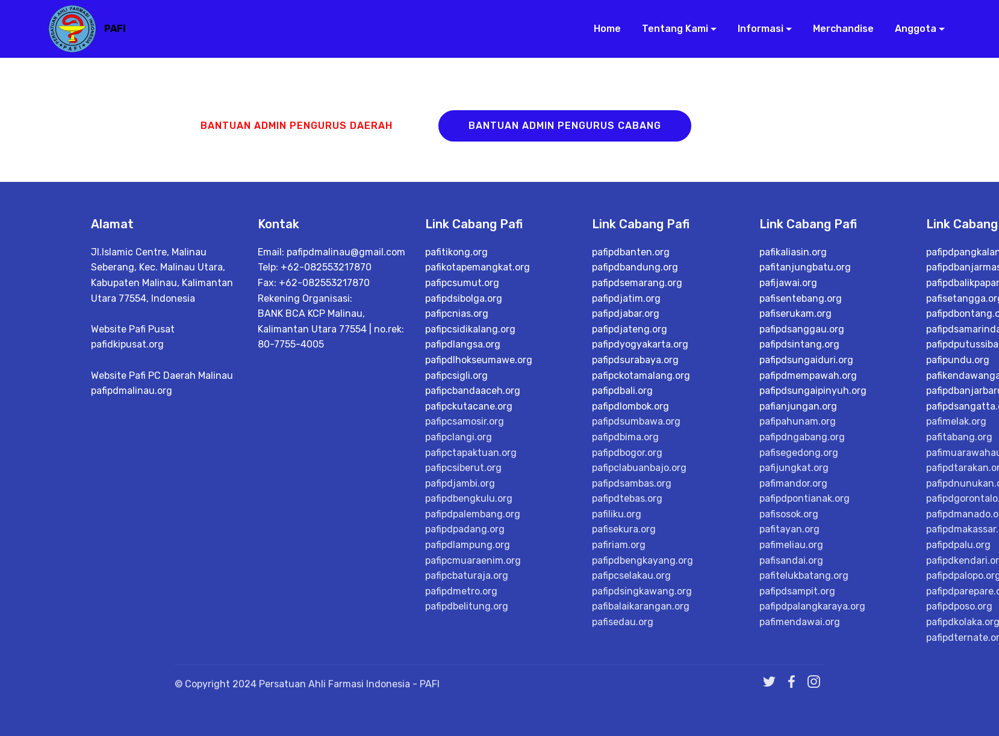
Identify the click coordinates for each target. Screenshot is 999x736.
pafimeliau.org (791, 544)
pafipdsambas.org (631, 483)
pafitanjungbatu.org (805, 267)
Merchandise (838, 28)
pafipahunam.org (797, 421)
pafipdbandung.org (635, 267)
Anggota (911, 28)
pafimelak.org (956, 421)
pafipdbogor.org (627, 452)
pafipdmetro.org (461, 591)
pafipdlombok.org (630, 406)
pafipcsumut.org (462, 282)
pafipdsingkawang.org (642, 591)
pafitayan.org (789, 529)
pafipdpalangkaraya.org (812, 606)
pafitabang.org (959, 437)
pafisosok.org (788, 514)
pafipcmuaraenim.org (473, 560)
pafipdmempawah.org (808, 375)
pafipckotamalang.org (641, 375)
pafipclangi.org (458, 437)
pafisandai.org (791, 560)
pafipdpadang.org (465, 529)
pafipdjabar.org (625, 313)
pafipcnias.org (456, 313)
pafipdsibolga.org (463, 298)
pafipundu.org (957, 360)
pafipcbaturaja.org (466, 575)
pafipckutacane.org (468, 406)
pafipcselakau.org (631, 575)
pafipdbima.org (625, 437)
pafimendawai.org (799, 622)
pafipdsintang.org (799, 344)
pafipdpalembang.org (472, 514)
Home (602, 28)
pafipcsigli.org (456, 375)
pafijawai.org (788, 282)
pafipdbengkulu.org (468, 498)
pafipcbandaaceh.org (472, 390)
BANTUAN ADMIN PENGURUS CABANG (564, 125)
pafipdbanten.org (631, 252)
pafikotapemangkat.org (477, 267)
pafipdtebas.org (627, 498)
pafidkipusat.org (127, 344)
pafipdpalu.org (958, 544)
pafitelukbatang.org (803, 575)
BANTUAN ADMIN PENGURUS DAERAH (297, 125)
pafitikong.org (456, 252)
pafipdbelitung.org (466, 606)
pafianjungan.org (798, 406)
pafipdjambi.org (460, 483)
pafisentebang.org (800, 298)
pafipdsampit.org (797, 591)
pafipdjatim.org (626, 298)
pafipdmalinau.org (131, 390)
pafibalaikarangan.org (640, 606)
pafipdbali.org (622, 390)
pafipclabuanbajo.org (639, 467)
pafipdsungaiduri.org (806, 360)
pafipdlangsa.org (462, 344)
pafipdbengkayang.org (642, 560)
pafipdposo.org (959, 606)
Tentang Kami (670, 28)
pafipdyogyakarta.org (640, 344)
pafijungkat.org (794, 467)
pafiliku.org (616, 514)
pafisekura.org (624, 529)
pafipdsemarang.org (637, 282)
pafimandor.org (793, 483)
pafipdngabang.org (802, 437)
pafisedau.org (622, 622)
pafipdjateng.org (629, 329)
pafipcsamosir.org (464, 421)
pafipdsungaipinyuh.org (813, 390)
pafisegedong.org (798, 452)
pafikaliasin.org (793, 252)
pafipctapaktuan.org (471, 452)
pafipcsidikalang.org (470, 329)
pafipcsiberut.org (463, 467)
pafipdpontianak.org (804, 498)
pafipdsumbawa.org (636, 421)
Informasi (756, 28)
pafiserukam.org (795, 313)
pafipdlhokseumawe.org (478, 360)
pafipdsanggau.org (801, 329)
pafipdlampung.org (467, 544)
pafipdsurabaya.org (635, 360)
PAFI (115, 28)
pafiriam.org (619, 544)
